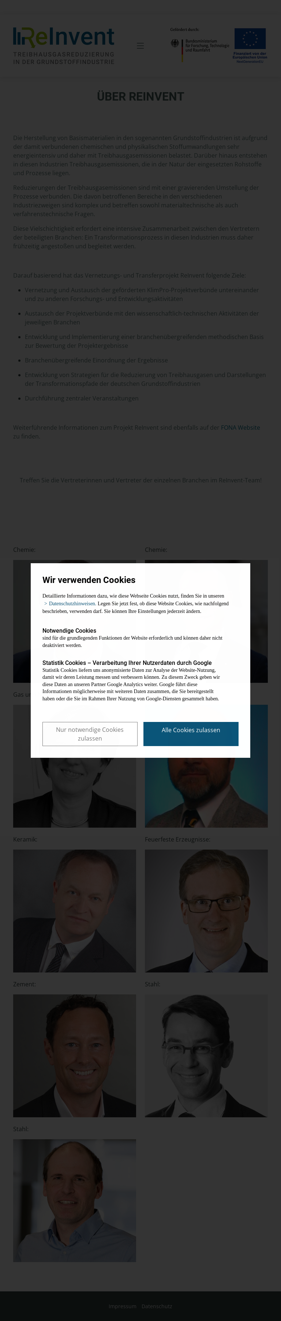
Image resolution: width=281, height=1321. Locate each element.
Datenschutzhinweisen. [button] (72, 603)
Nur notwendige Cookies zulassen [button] (90, 734)
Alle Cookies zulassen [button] (191, 730)
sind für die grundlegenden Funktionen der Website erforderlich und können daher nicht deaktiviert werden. (134, 638)
